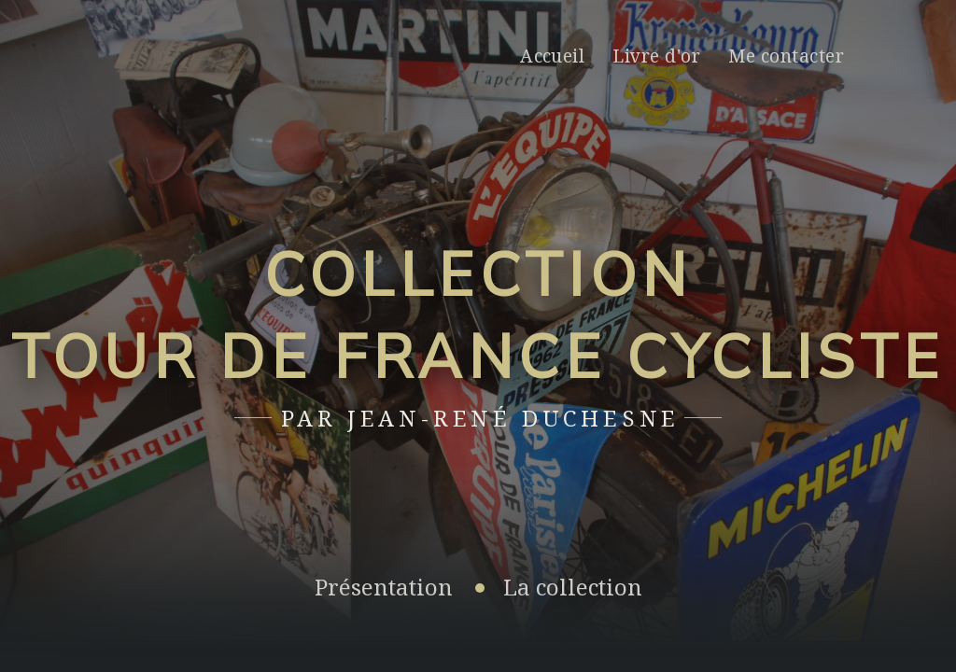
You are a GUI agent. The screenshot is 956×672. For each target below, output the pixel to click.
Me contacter (786, 55)
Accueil (552, 55)
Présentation (384, 586)
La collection (572, 586)
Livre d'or (656, 55)
